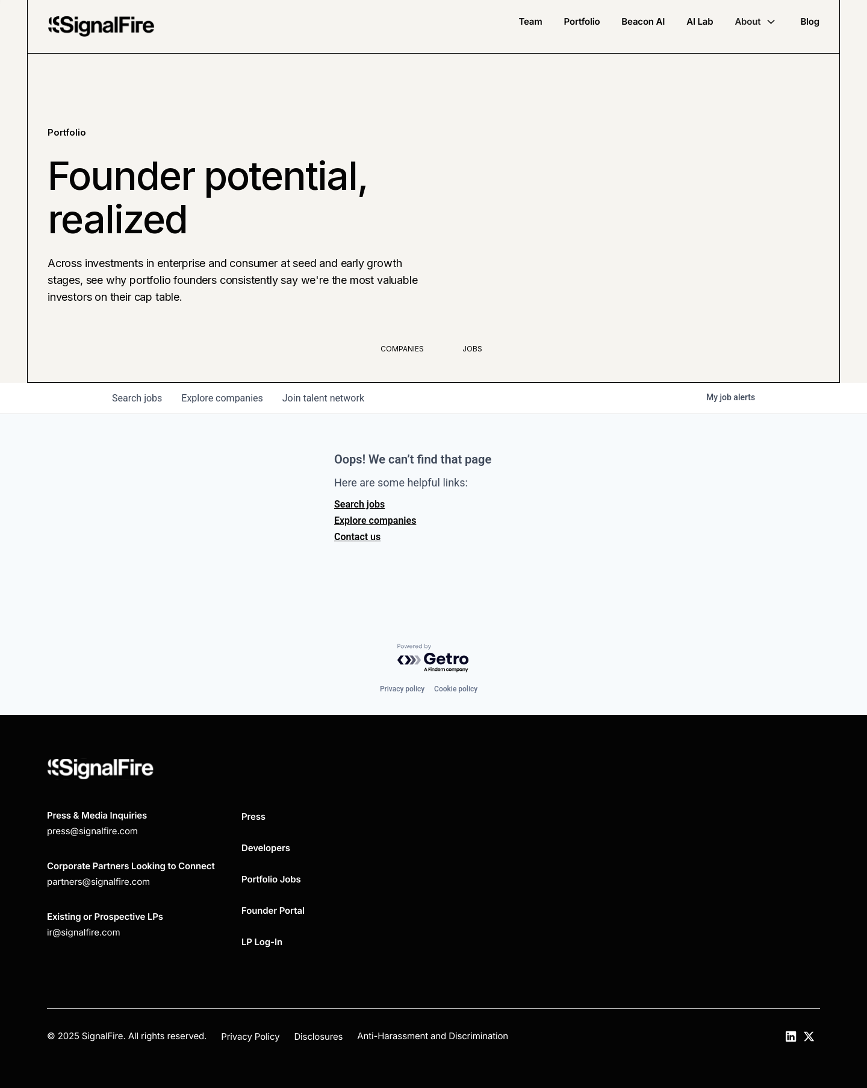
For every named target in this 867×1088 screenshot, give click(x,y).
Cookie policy (455, 689)
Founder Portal (273, 910)
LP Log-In (261, 942)
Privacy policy (402, 689)
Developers (265, 848)
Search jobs (359, 504)
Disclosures (318, 1036)
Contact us (357, 536)
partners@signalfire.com (98, 881)
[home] (101, 26)
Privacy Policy (250, 1036)
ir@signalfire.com (83, 932)
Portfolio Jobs (271, 879)
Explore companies (375, 520)
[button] (756, 21)
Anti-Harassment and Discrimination (432, 1036)
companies (222, 398)
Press (253, 816)
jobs (137, 398)
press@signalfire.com (92, 831)
